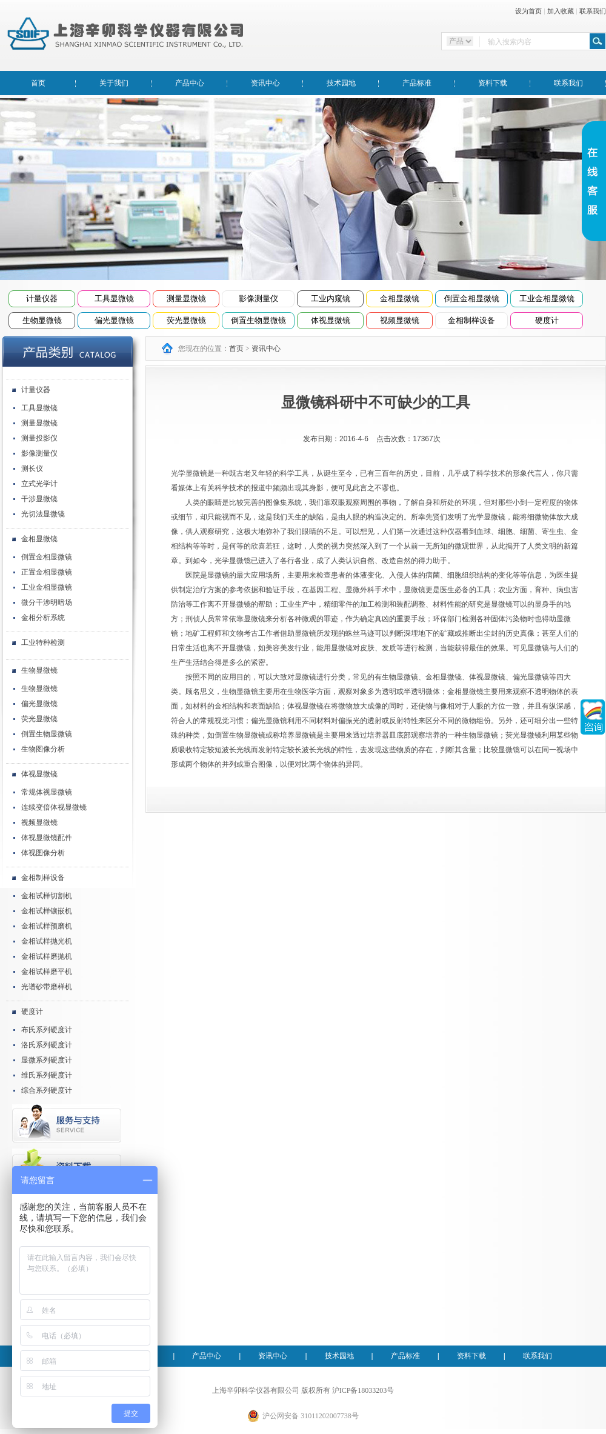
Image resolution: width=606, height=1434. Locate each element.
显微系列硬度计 (46, 1060)
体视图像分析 (43, 853)
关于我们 (113, 83)
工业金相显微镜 (546, 298)
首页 (38, 83)
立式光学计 (39, 483)
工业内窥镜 (330, 298)
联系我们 (592, 11)
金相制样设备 (471, 320)
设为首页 (528, 11)
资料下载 (492, 83)
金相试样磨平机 (46, 971)
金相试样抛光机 (46, 941)
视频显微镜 (399, 320)
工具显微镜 (114, 298)
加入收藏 (560, 11)
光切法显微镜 (43, 514)
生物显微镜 (42, 320)
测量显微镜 (186, 298)
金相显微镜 (399, 298)
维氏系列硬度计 (46, 1075)
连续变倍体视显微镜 (54, 807)
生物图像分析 (43, 749)
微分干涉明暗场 (46, 602)
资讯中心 (265, 83)
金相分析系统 (43, 617)
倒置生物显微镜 (258, 320)
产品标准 (416, 83)
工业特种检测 (43, 642)
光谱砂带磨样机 (46, 986)
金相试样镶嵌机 (46, 911)
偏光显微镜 (114, 320)
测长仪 (32, 468)
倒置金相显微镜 (471, 298)
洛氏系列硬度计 (46, 1045)
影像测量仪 (258, 298)
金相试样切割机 (46, 896)
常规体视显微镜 (46, 792)
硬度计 (547, 320)
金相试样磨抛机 (46, 956)
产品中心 (189, 83)
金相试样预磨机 (46, 926)
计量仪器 (42, 298)
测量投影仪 (39, 438)
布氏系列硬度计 (46, 1029)
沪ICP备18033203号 (363, 1390)
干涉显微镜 (39, 499)
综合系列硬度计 (46, 1090)
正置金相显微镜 (46, 572)
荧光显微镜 (186, 320)
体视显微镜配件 (46, 837)
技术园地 (341, 83)
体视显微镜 (330, 320)
